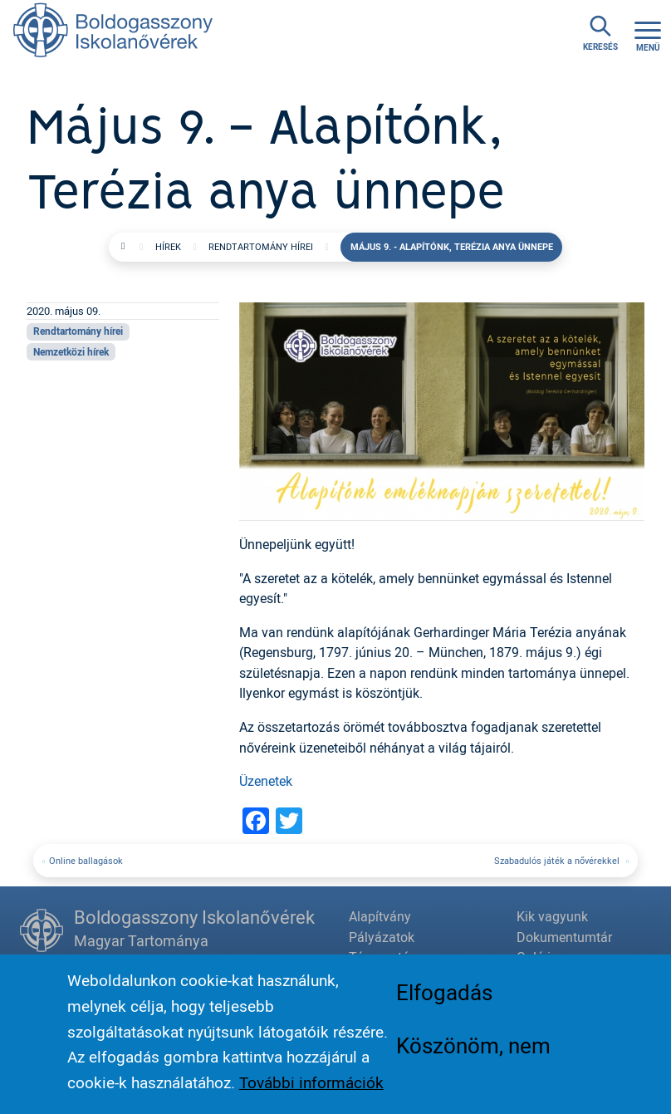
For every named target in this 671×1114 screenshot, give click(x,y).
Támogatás (382, 957)
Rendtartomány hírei (260, 246)
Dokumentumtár (564, 937)
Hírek (168, 246)
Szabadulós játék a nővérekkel (558, 860)
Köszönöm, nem (473, 1050)
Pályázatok (381, 937)
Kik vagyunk (552, 916)
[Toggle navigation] (647, 34)
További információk (311, 1087)
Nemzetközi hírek (71, 352)
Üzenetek (265, 781)
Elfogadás (444, 997)
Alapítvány (380, 916)
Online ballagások (86, 860)
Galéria (537, 957)
